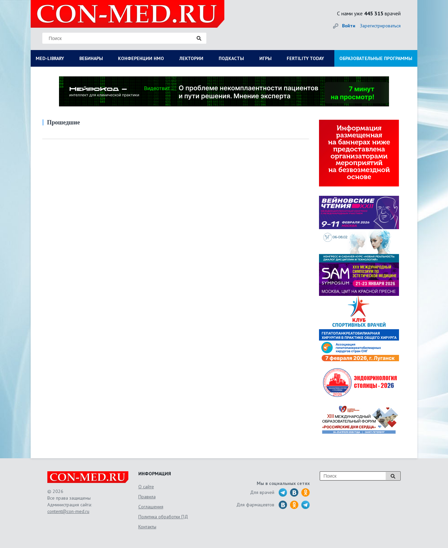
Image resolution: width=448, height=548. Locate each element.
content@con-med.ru (68, 511)
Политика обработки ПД (163, 517)
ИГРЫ (265, 58)
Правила (147, 497)
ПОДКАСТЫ (231, 58)
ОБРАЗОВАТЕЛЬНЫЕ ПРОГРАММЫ (375, 58)
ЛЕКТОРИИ (191, 58)
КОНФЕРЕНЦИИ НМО (141, 58)
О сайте (146, 487)
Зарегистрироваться (380, 26)
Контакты (147, 527)
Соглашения (150, 507)
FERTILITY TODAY (305, 58)
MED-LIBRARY (50, 58)
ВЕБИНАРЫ (91, 58)
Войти (348, 25)
